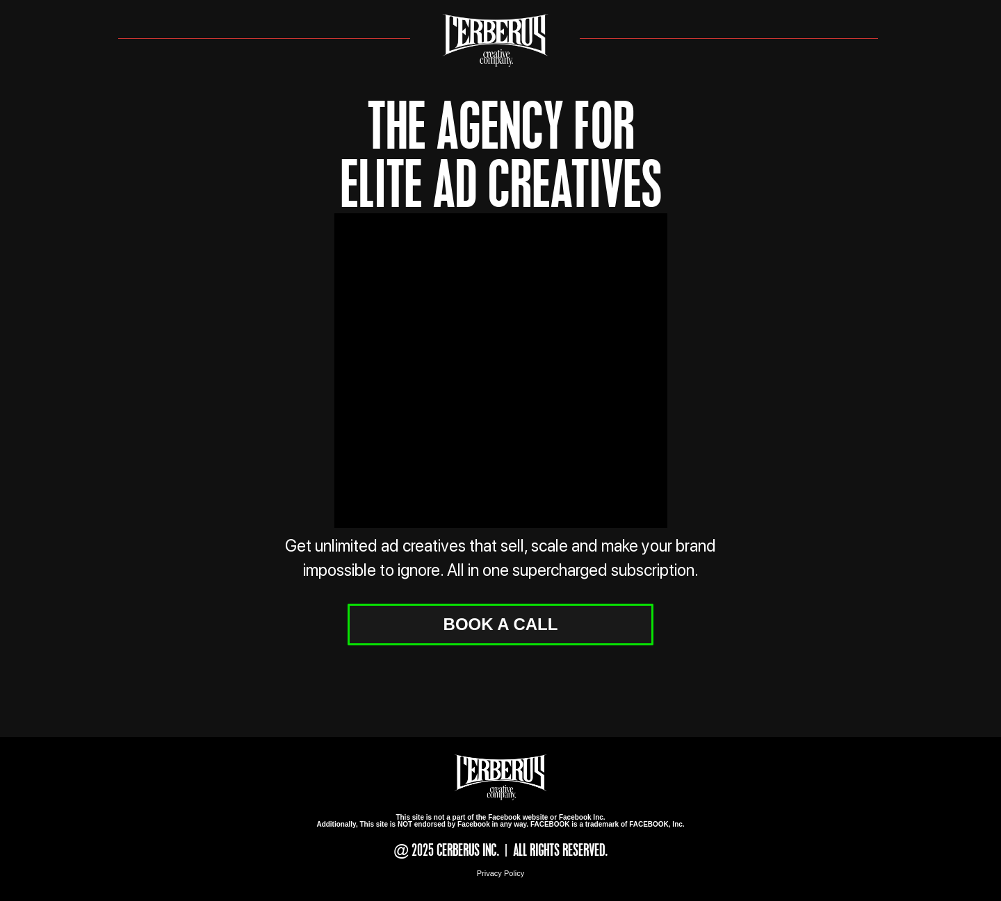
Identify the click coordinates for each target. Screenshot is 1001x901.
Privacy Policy (500, 873)
